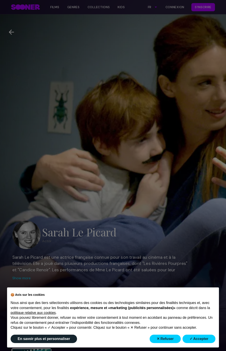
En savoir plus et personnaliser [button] (44, 339)
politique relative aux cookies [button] (33, 313)
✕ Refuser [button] (165, 339)
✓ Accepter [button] (199, 339)
